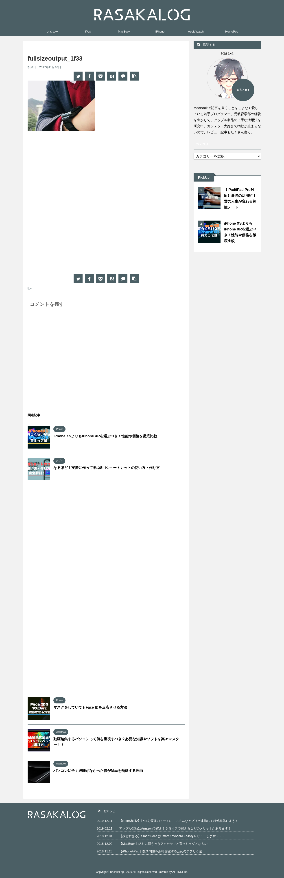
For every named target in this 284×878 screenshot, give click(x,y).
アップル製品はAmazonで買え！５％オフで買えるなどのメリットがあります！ (175, 828)
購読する (206, 44)
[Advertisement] (65, 171)
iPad (88, 31)
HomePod (231, 31)
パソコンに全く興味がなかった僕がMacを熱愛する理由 (98, 771)
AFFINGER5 (179, 872)
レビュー (52, 31)
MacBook (124, 31)
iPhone (159, 31)
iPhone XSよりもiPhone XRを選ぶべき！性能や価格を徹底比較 (105, 436)
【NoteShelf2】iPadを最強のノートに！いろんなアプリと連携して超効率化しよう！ (178, 821)
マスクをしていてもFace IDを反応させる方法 (90, 707)
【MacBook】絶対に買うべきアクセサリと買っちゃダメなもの (163, 843)
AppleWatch (196, 31)
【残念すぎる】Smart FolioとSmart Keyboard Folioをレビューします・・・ (172, 836)
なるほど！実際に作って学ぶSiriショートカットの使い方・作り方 (106, 468)
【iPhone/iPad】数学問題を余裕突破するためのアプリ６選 (160, 851)
